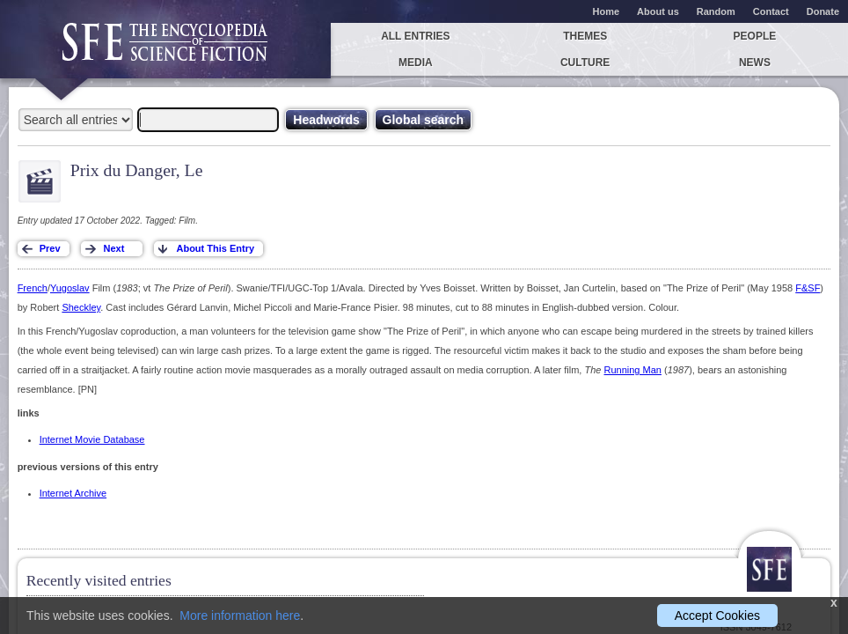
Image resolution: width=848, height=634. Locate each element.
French (33, 288)
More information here (239, 615)
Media (415, 62)
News (755, 62)
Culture (585, 62)
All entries (415, 36)
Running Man (633, 370)
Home (606, 11)
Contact (771, 11)
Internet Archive (73, 493)
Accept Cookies (717, 615)
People (755, 36)
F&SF (807, 288)
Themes (585, 36)
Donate (823, 11)
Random (716, 11)
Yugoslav (70, 288)
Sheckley (81, 307)
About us (658, 11)
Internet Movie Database (92, 439)
